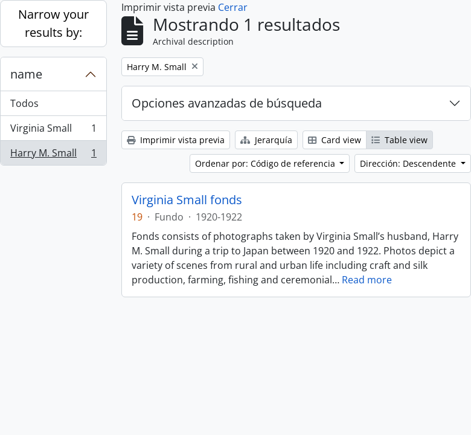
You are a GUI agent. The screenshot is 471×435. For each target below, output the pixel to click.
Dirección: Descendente (409, 163)
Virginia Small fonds (187, 200)
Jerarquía (266, 140)
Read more (367, 279)
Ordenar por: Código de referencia (266, 163)
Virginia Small (53, 131)
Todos (24, 103)
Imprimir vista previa (176, 140)
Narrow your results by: (53, 23)
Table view (399, 140)
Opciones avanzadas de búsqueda (227, 103)
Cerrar (233, 7)
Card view (334, 140)
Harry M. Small (53, 155)
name (26, 74)
